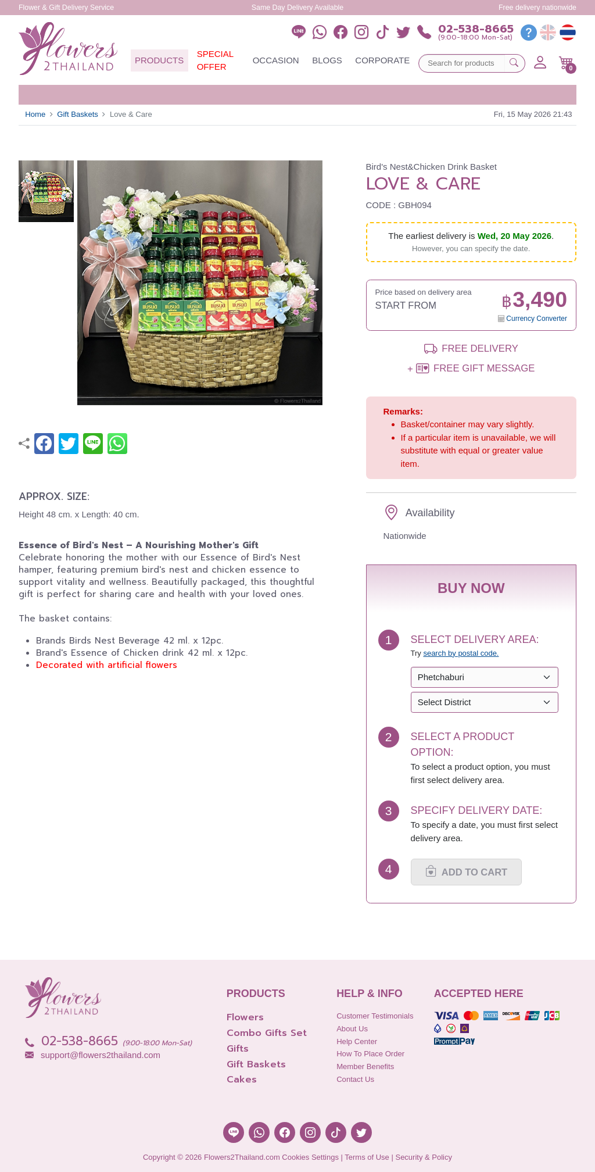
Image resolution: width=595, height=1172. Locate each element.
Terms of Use (367, 1157)
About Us (352, 1028)
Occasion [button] (276, 60)
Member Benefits (365, 1066)
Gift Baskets (77, 114)
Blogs (327, 60)
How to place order (370, 1053)
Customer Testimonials (374, 1016)
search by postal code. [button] (461, 653)
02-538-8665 (476, 29)
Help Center (356, 1041)
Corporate (382, 60)
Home (35, 114)
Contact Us (355, 1079)
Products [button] (159, 60)
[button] (566, 63)
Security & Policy (423, 1157)
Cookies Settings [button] (310, 1157)
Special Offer (215, 60)
